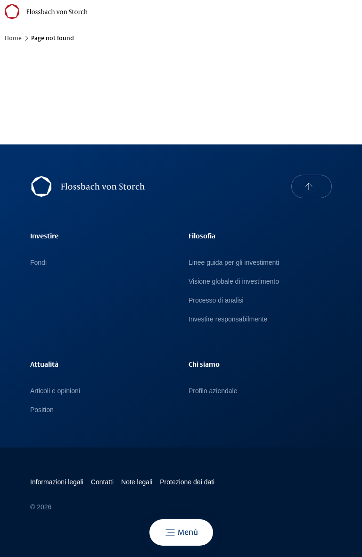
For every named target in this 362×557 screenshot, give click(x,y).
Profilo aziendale (213, 391)
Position (42, 410)
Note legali (136, 482)
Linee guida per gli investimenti (234, 262)
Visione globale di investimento (234, 281)
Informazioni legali (56, 482)
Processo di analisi (216, 300)
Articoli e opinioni (55, 391)
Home (13, 38)
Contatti (102, 482)
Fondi (38, 262)
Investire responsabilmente (228, 319)
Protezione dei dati (187, 482)
